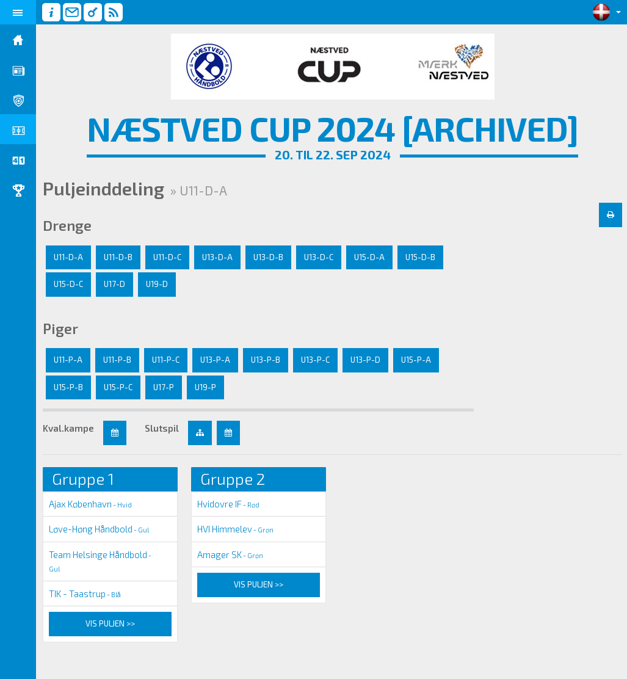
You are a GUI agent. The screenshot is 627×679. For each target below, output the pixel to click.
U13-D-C (319, 257)
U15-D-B (421, 257)
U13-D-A (218, 257)
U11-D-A (69, 257)
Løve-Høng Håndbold (99, 528)
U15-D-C (69, 284)
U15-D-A (370, 257)
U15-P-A (417, 360)
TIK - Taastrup (85, 593)
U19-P (206, 387)
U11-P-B (118, 360)
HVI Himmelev (236, 528)
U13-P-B (266, 360)
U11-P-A (68, 360)
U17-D (115, 284)
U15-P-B (69, 387)
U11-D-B (118, 257)
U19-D (158, 284)
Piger (61, 328)
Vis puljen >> (111, 623)
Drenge (67, 225)
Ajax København (90, 503)
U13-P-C (316, 360)
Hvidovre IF (229, 503)
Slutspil (162, 428)
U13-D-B (269, 257)
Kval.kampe (69, 428)
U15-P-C (118, 387)
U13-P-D (366, 360)
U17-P (164, 387)
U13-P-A (216, 360)
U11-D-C (168, 257)
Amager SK (231, 554)
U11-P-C (166, 360)
